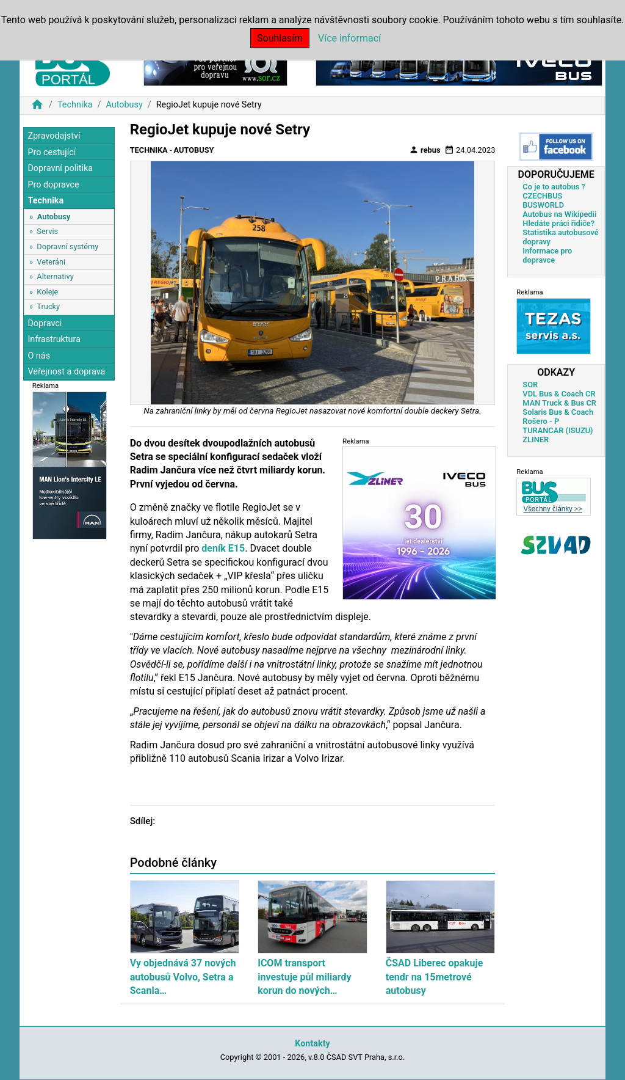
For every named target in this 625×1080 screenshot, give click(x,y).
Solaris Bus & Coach (557, 412)
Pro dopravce (53, 185)
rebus (425, 150)
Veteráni (51, 261)
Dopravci (44, 323)
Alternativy (55, 276)
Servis (47, 231)
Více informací (349, 38)
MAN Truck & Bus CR (559, 402)
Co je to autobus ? (553, 186)
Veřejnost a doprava (66, 372)
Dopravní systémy (67, 246)
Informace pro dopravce (547, 255)
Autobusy (124, 105)
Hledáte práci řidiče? (558, 223)
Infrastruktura (54, 339)
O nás (38, 356)
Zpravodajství (53, 136)
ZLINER (535, 439)
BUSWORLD (543, 205)
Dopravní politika (60, 168)
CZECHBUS (542, 195)
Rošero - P (540, 421)
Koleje (47, 291)
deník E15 (223, 548)
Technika (75, 105)
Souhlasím (280, 38)
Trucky (48, 306)
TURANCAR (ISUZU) (557, 430)
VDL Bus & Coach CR (558, 393)
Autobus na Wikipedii (559, 214)
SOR (530, 384)
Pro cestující (51, 152)
